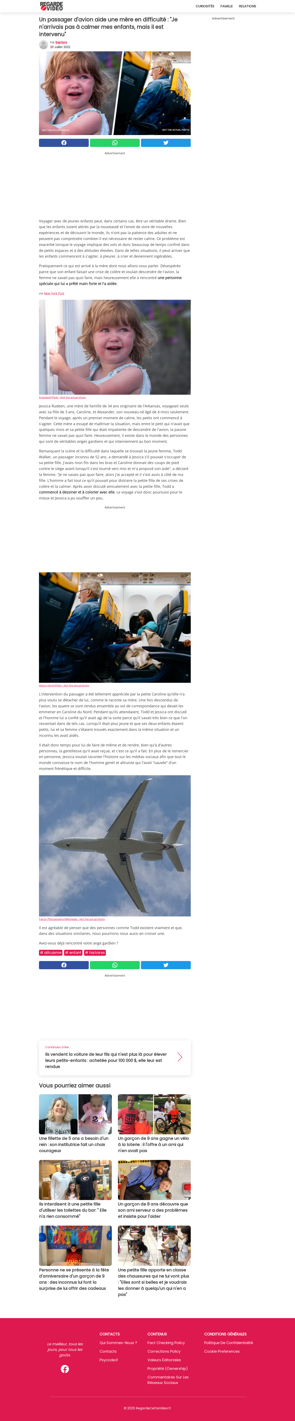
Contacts (108, 1351)
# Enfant (73, 952)
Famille (226, 6)
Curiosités (205, 6)
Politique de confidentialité (228, 1342)
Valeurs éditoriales (164, 1359)
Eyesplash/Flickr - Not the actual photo (62, 397)
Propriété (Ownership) (168, 1368)
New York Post (54, 293)
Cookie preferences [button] (222, 1351)
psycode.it (109, 1359)
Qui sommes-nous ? (118, 1342)
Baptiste (61, 42)
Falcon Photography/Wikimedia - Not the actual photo (72, 919)
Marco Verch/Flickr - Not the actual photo (64, 685)
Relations (247, 6)
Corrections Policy (164, 1351)
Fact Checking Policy (166, 1342)
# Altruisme (50, 952)
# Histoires (95, 952)
